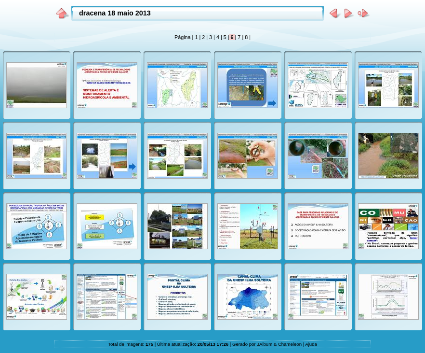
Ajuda (311, 344)
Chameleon (290, 344)
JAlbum (264, 344)
